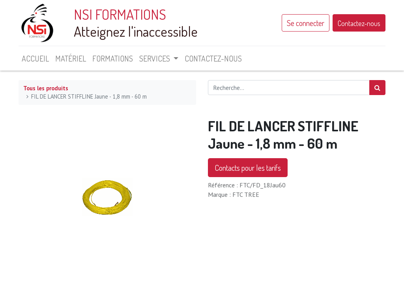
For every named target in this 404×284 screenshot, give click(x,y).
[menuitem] (35, 58)
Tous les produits (45, 88)
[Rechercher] (377, 87)
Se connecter (305, 23)
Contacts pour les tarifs (248, 168)
